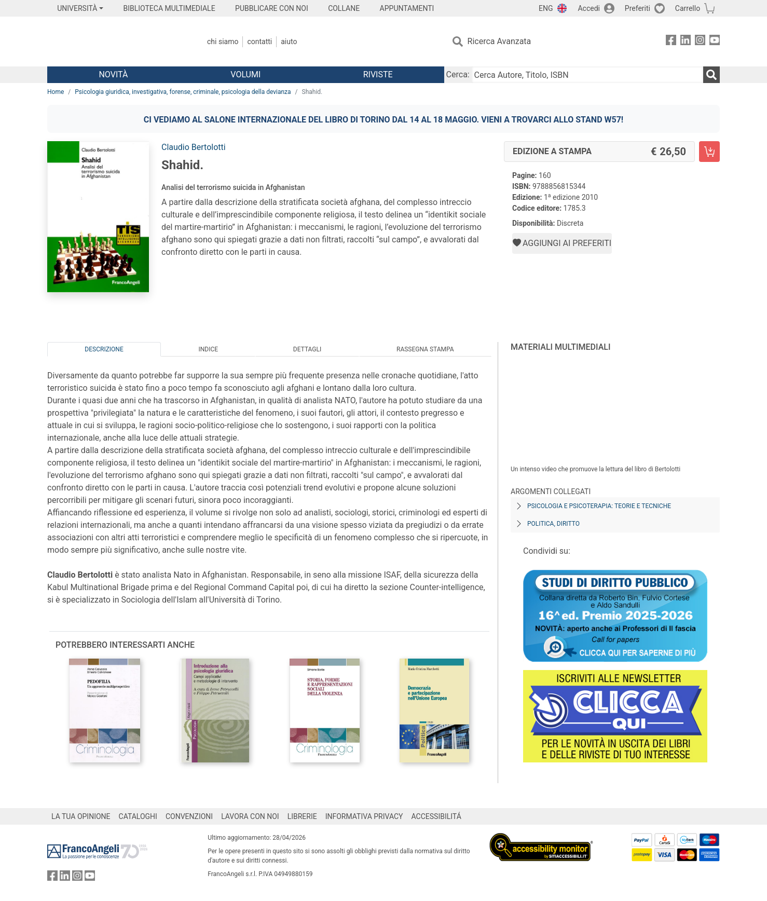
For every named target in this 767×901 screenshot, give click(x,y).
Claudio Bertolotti (193, 147)
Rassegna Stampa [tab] (425, 349)
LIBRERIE (302, 816)
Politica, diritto (553, 523)
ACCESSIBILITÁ (436, 816)
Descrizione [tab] (104, 349)
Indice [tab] (208, 349)
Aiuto (289, 41)
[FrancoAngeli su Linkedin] (685, 42)
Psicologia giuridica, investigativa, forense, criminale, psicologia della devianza (183, 91)
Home (55, 91)
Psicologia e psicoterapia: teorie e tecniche (599, 506)
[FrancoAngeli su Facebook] (671, 42)
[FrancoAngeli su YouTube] (714, 42)
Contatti (259, 41)
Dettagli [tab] (307, 349)
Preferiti (637, 8)
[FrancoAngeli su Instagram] (700, 42)
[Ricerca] (711, 74)
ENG (546, 8)
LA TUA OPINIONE (81, 816)
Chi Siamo (222, 41)
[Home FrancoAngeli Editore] (116, 41)
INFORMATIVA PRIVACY (364, 816)
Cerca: (458, 74)
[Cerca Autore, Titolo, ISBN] (587, 74)
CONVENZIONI (189, 816)
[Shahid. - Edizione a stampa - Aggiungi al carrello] (709, 151)
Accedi (589, 8)
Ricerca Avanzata (499, 41)
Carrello (687, 8)
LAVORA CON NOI (250, 816)
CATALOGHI (138, 816)
